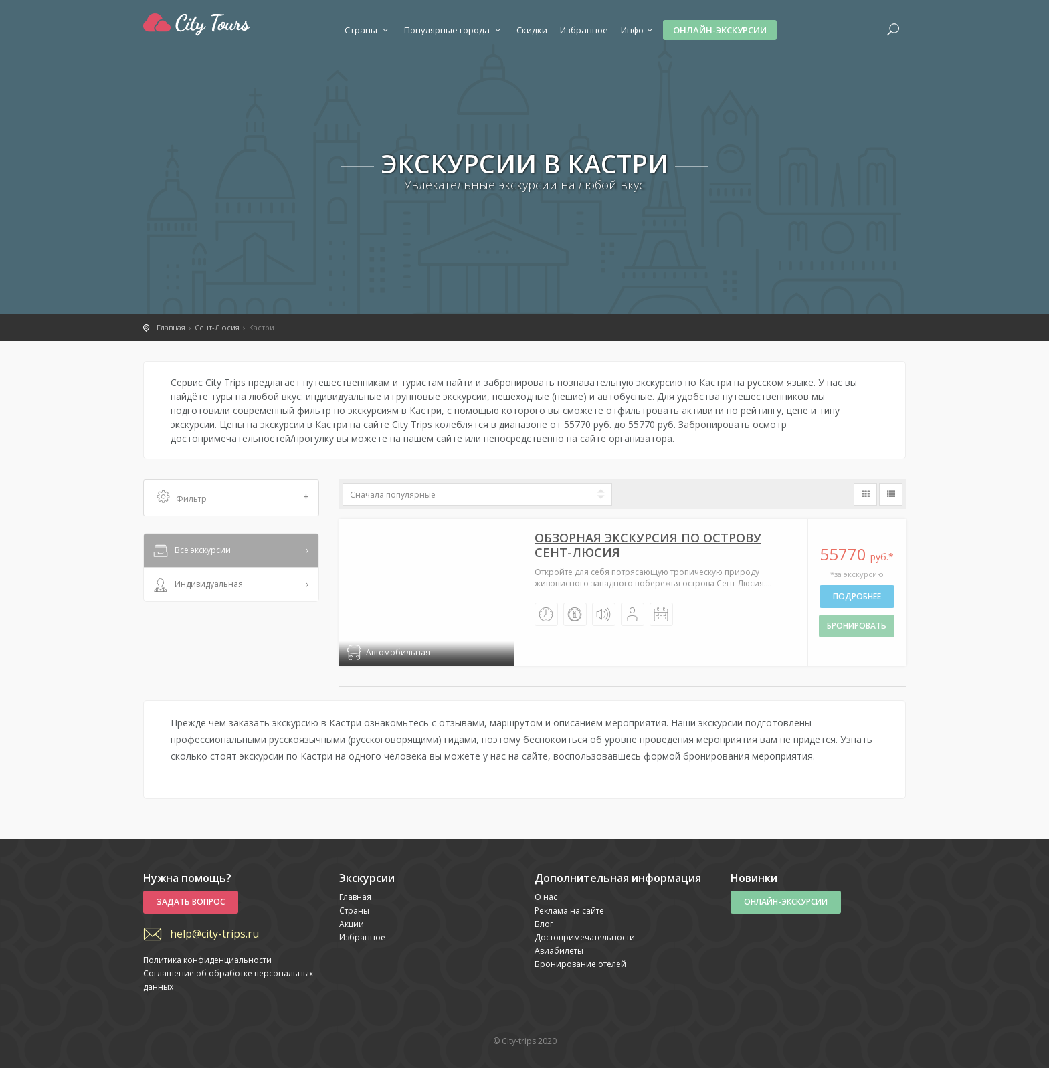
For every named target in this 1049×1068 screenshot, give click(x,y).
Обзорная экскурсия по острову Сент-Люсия (648, 545)
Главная (355, 897)
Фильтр (233, 498)
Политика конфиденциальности (207, 960)
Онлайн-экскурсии (720, 30)
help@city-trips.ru (214, 933)
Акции (351, 924)
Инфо (638, 30)
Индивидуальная (197, 585)
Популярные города (454, 30)
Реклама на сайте (569, 910)
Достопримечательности (585, 937)
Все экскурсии (191, 551)
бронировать (856, 625)
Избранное (584, 30)
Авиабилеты (559, 950)
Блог (544, 924)
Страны (368, 30)
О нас (546, 897)
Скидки (531, 30)
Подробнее (857, 596)
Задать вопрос (191, 901)
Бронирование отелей (580, 964)
